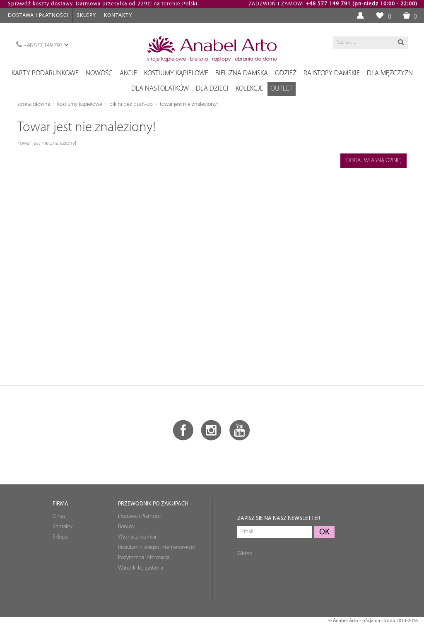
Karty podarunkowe (45, 73)
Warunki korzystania (140, 568)
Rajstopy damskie (332, 73)
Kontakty (118, 15)
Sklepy (86, 15)
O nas (59, 516)
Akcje (128, 73)
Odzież (285, 73)
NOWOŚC (99, 73)
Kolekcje (249, 88)
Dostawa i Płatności (38, 15)
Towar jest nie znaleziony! (189, 104)
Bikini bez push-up (131, 104)
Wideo (244, 554)
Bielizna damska (241, 73)
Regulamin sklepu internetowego (156, 547)
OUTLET (281, 88)
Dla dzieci (212, 88)
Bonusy (126, 527)
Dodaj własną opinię (373, 161)
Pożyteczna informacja (143, 558)
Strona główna (33, 104)
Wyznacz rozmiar (137, 537)
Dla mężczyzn (390, 73)
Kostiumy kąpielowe (176, 73)
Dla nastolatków (160, 88)
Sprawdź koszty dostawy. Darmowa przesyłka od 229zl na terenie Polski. (103, 4)
